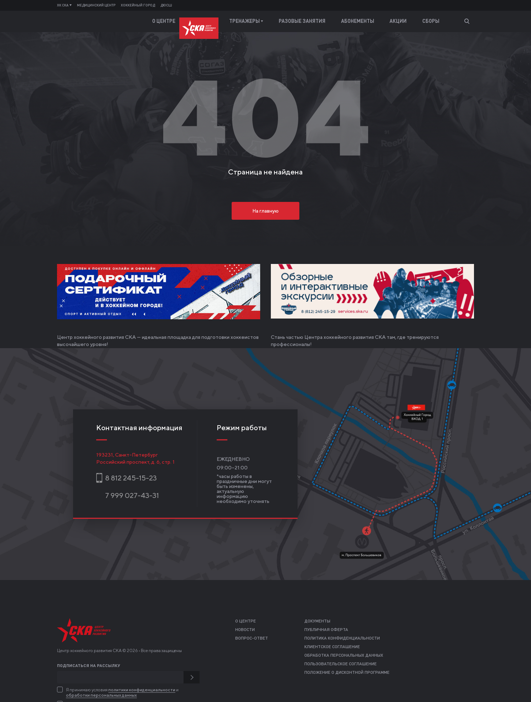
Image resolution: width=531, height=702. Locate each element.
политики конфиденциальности (141, 689)
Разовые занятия (302, 21)
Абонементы (357, 21)
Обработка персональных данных (343, 655)
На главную (265, 211)
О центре (163, 21)
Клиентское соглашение (332, 647)
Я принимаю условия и (122, 692)
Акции (398, 21)
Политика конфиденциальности (342, 638)
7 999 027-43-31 (132, 495)
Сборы (430, 21)
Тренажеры (246, 21)
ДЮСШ (166, 5)
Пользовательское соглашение (340, 664)
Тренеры (202, 21)
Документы (317, 621)
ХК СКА (64, 5)
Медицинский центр (96, 5)
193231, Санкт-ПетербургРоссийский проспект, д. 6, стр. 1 (135, 458)
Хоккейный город (138, 5)
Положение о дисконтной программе (347, 673)
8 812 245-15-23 (131, 478)
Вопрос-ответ (251, 638)
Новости (245, 630)
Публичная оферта (326, 630)
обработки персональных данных (101, 695)
